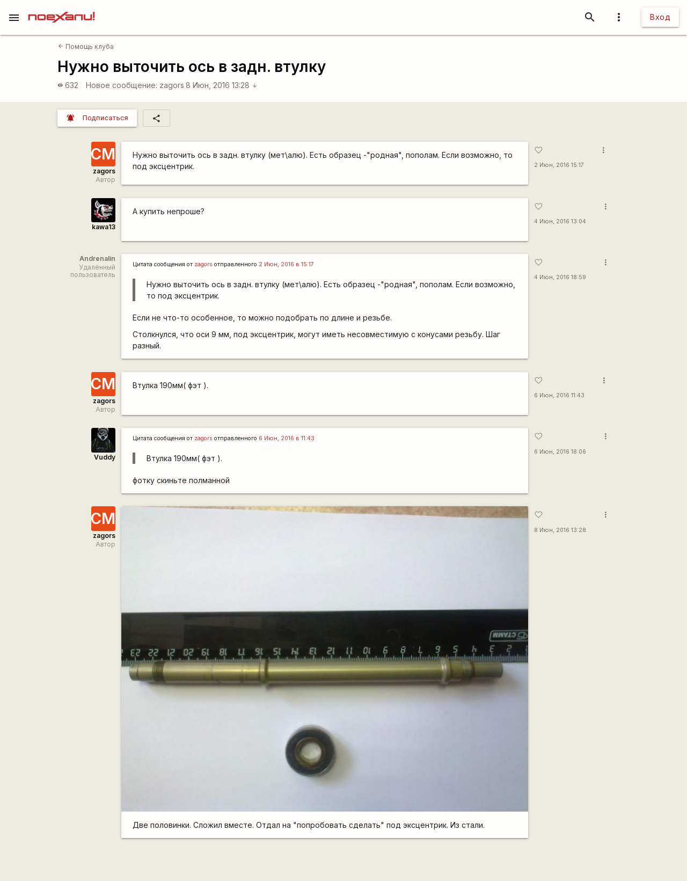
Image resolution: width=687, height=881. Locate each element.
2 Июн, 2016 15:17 (559, 165)
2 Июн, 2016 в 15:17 (286, 264)
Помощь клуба (85, 46)
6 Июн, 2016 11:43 (559, 395)
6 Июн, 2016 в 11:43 (287, 438)
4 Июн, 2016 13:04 (560, 221)
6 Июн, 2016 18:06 (560, 451)
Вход (660, 16)
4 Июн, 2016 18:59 (560, 277)
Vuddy (104, 457)
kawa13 (103, 227)
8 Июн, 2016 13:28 (222, 85)
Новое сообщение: (121, 85)
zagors (171, 85)
